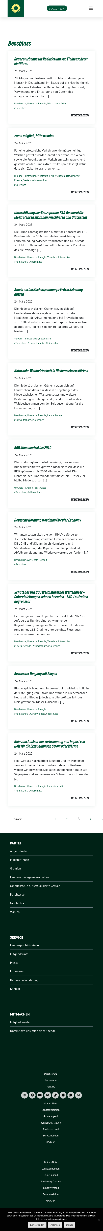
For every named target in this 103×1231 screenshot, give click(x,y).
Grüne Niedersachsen (56, 9)
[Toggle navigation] (91, 23)
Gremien (15, 863)
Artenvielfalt (38, 708)
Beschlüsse (20, 98)
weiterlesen (80, 110)
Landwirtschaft (55, 780)
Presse (14, 957)
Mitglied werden (20, 1017)
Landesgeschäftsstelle (24, 940)
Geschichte (17, 898)
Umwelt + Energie (36, 98)
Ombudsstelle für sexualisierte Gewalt (35, 881)
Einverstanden (37, 1225)
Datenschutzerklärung (24, 975)
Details (69, 1225)
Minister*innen (19, 854)
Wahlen (15, 907)
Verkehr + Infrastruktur (35, 175)
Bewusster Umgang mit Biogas (35, 668)
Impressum (17, 966)
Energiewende (23, 640)
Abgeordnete (18, 846)
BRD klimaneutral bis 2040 (32, 442)
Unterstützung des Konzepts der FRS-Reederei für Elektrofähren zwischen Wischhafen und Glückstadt (50, 209)
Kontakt (15, 983)
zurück (17, 814)
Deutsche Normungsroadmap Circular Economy (47, 515)
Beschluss (21, 102)
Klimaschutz (22, 256)
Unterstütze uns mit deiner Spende (33, 1026)
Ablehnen (55, 1225)
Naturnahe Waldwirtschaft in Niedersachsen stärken (51, 366)
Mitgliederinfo (19, 949)
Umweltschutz (36, 337)
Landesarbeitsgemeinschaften (29, 872)
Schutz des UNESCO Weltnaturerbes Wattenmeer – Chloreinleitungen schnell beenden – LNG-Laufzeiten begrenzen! (51, 592)
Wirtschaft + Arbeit (57, 98)
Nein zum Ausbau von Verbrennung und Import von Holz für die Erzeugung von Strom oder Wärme (49, 738)
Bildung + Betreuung (25, 170)
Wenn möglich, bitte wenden (34, 130)
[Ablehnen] (98, 1219)
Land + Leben (54, 410)
